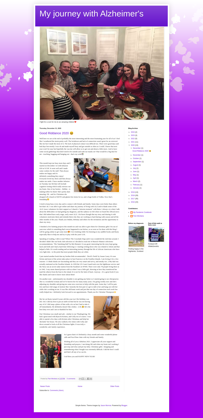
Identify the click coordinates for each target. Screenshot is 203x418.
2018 (133, 195)
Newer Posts (45, 386)
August (136, 165)
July (134, 168)
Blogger (124, 405)
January (136, 188)
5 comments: (71, 378)
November (137, 155)
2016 (133, 202)
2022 (133, 139)
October (136, 158)
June (135, 171)
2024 (133, 132)
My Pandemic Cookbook (142, 212)
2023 (133, 135)
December (137, 148)
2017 (133, 199)
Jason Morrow (106, 405)
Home (80, 386)
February (136, 185)
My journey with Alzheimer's (91, 13)
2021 (133, 142)
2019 (133, 192)
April (135, 178)
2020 (133, 145)
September (137, 162)
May (135, 175)
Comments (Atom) (56, 390)
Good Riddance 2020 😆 (56, 133)
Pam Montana (138, 216)
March (135, 181)
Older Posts (114, 386)
